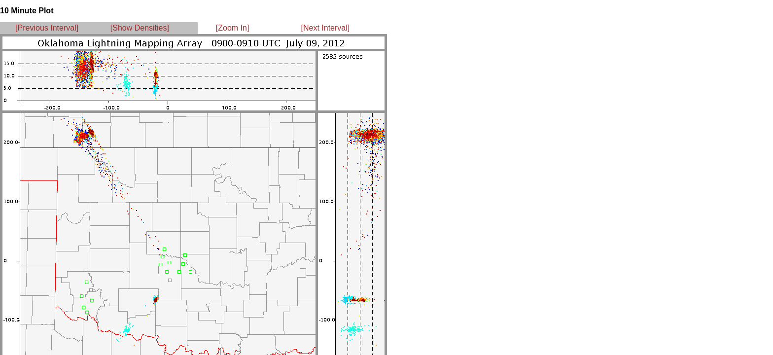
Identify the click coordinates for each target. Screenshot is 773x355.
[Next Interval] (325, 28)
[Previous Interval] (46, 28)
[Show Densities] (139, 28)
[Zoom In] (232, 28)
